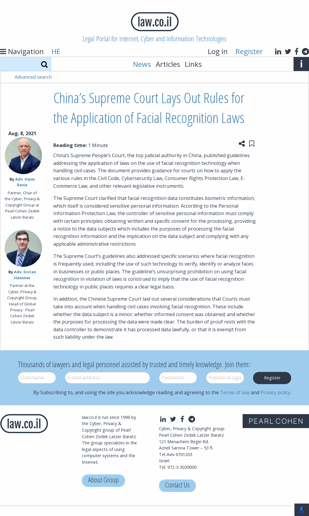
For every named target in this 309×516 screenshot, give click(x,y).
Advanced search (33, 77)
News (142, 64)
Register (249, 51)
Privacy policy (275, 392)
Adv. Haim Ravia (25, 181)
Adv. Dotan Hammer (25, 274)
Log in (218, 51)
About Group (103, 480)
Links (193, 64)
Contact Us (177, 486)
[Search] (44, 64)
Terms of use (235, 392)
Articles (168, 64)
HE (56, 51)
